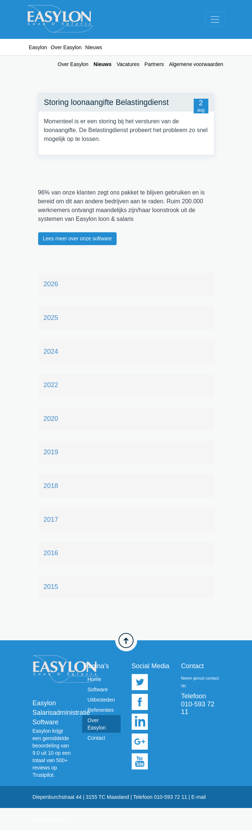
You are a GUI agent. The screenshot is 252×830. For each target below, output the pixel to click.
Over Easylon (66, 47)
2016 (51, 553)
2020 (51, 418)
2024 (51, 351)
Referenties (101, 710)
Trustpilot (43, 775)
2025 (51, 317)
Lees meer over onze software (77, 238)
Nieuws (103, 64)
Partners (154, 64)
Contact (96, 738)
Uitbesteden (101, 700)
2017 (51, 519)
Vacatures (128, 64)
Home (94, 679)
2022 (51, 385)
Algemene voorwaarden (196, 64)
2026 (51, 284)
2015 (51, 586)
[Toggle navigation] (215, 19)
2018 (51, 485)
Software (98, 689)
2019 (51, 452)
